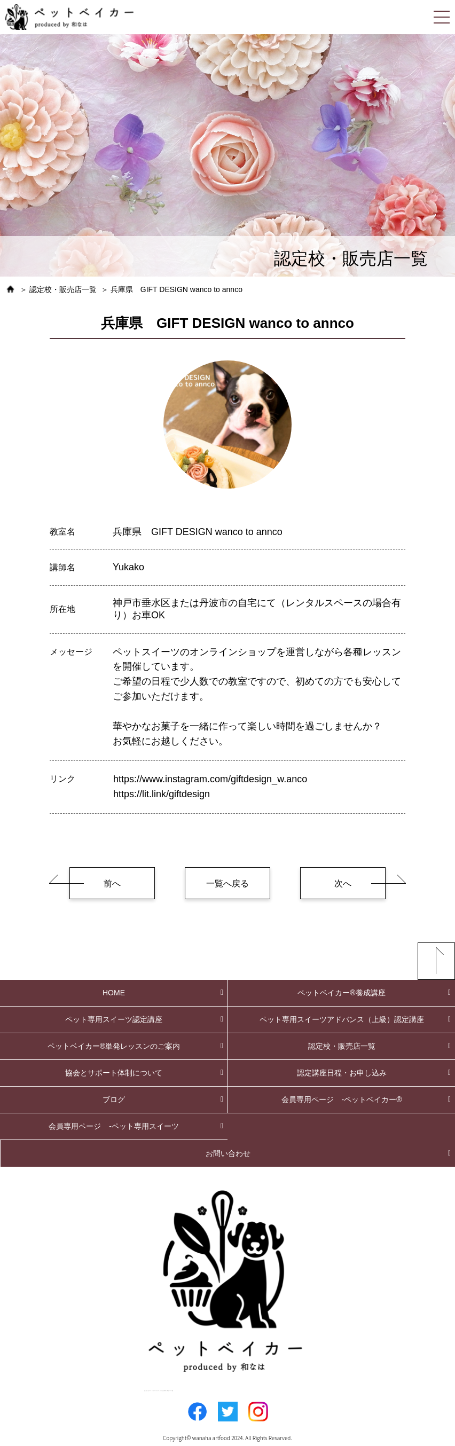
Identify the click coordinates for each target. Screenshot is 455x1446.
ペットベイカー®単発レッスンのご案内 (114, 1046)
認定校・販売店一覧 (341, 1046)
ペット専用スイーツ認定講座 (113, 1019)
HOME (114, 992)
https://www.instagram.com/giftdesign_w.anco (210, 779)
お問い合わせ (228, 1153)
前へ (112, 883)
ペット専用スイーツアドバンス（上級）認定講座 (342, 1019)
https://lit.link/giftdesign (161, 794)
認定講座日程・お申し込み (342, 1072)
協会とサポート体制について (113, 1072)
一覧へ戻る (227, 883)
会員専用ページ (341, 1099)
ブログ (114, 1099)
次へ (342, 883)
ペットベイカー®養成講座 (341, 992)
